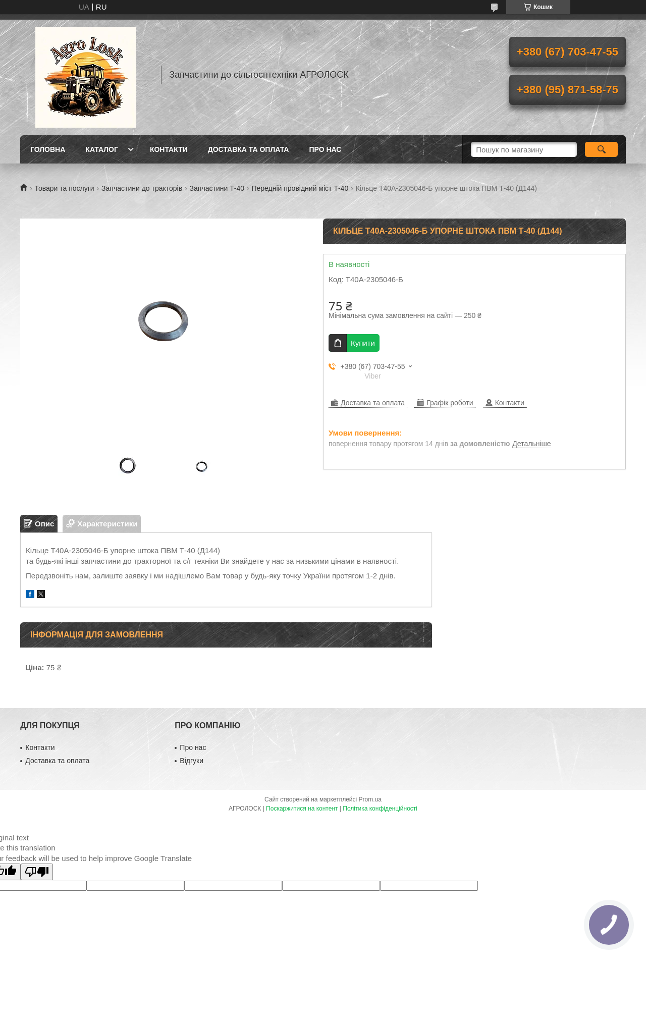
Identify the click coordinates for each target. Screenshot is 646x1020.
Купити (363, 343)
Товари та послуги (64, 188)
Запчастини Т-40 (217, 188)
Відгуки (191, 761)
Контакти (169, 149)
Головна (47, 149)
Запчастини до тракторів (141, 188)
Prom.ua (370, 799)
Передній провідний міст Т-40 (299, 188)
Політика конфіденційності (380, 808)
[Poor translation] (37, 872)
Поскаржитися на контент (302, 808)
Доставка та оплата (248, 149)
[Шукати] (601, 149)
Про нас (325, 149)
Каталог (101, 149)
